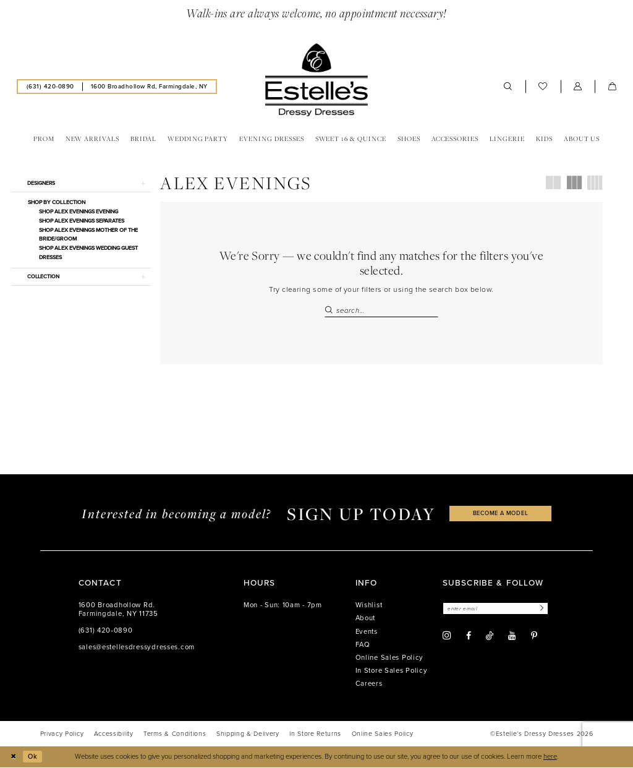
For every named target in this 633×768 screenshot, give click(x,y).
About (365, 618)
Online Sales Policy (389, 658)
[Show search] (508, 86)
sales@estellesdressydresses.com (137, 647)
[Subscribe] (544, 609)
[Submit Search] (330, 310)
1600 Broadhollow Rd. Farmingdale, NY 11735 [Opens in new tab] (118, 610)
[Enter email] (498, 609)
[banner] (316, 79)
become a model (501, 514)
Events (366, 632)
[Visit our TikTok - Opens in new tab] (489, 636)
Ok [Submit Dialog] (33, 757)
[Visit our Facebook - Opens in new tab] (468, 637)
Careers (369, 684)
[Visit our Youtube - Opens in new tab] (512, 637)
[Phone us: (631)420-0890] (50, 86)
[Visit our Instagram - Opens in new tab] (447, 637)
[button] (578, 86)
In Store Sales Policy (391, 671)
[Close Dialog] (14, 757)
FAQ (362, 645)
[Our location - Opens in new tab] (149, 86)
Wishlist (369, 605)
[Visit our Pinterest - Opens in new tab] (534, 637)
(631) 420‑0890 (106, 631)
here (550, 757)
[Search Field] (381, 310)
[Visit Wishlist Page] (543, 86)
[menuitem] (50, 86)
